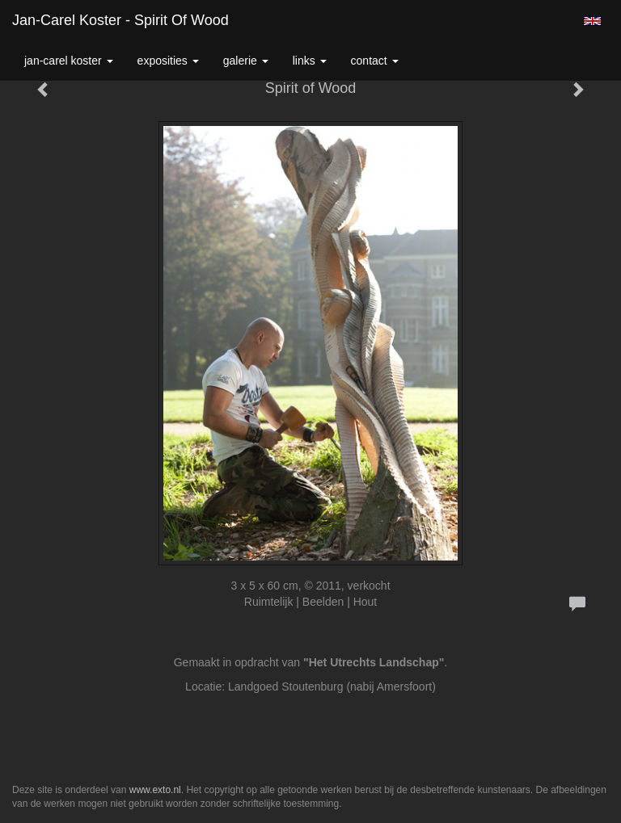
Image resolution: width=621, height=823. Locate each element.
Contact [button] (375, 60)
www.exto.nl (155, 790)
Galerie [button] (245, 60)
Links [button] (310, 60)
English (592, 21)
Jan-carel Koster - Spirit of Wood (120, 20)
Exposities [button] (168, 60)
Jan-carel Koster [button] (68, 60)
